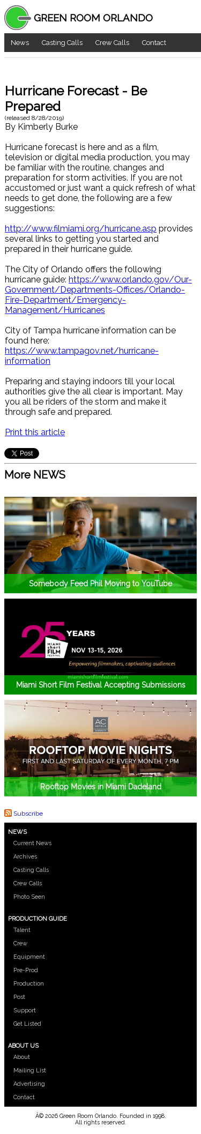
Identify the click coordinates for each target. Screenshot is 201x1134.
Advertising (29, 1083)
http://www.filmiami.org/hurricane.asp (81, 228)
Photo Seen (29, 896)
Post (19, 997)
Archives (25, 856)
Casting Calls (62, 43)
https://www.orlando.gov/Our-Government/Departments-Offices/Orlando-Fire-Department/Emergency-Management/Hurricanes (98, 294)
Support (24, 1010)
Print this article (35, 432)
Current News (32, 843)
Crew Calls (112, 43)
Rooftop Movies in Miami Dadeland (100, 786)
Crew (20, 943)
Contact (154, 43)
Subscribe (28, 813)
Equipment (29, 956)
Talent (22, 930)
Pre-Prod (25, 970)
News (20, 43)
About (21, 1057)
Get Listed (27, 1023)
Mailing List (29, 1070)
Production (28, 983)
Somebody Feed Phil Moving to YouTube (100, 583)
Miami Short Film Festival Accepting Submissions (100, 685)
